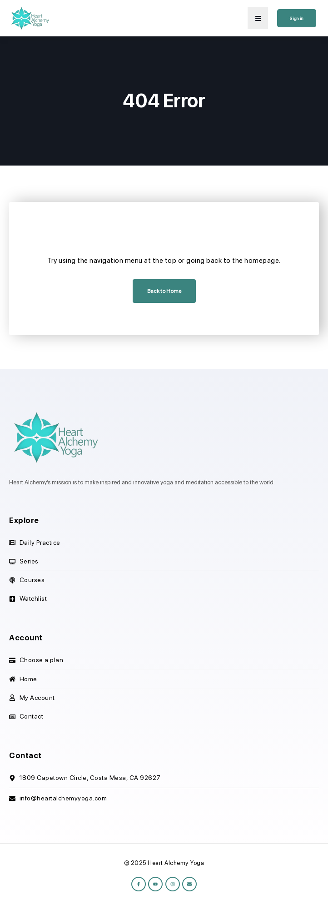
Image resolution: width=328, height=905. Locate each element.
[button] (258, 18)
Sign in (296, 18)
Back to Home (164, 291)
